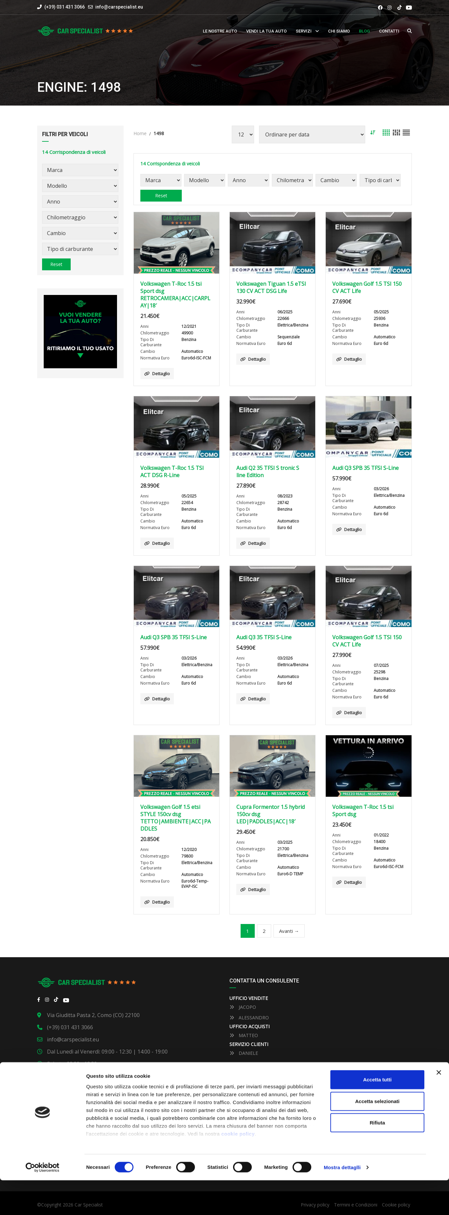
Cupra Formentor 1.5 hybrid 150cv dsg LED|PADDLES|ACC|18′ (270, 814)
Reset (56, 264)
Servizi (304, 31)
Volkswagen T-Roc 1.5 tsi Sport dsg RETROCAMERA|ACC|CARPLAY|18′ (175, 294)
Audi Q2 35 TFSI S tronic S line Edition (267, 471)
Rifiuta (377, 1157)
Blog (364, 31)
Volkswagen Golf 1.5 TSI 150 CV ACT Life (367, 287)
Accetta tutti (377, 1114)
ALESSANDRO (249, 1017)
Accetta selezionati (377, 1136)
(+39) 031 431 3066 (61, 7)
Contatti (389, 31)
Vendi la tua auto (266, 31)
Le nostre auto (220, 31)
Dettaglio (157, 374)
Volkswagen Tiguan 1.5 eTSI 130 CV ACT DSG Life (271, 287)
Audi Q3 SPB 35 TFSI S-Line (365, 468)
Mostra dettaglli (342, 1202)
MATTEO (243, 1035)
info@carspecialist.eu (119, 7)
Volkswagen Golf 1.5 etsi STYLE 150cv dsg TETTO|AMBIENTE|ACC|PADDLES (175, 817)
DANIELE (243, 1053)
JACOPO (242, 1007)
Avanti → (289, 931)
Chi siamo (339, 31)
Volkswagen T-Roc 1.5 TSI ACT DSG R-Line (172, 471)
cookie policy (238, 1168)
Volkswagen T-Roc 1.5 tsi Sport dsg (362, 810)
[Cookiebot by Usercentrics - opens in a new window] (42, 1202)
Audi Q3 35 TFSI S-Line (264, 637)
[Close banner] (439, 1107)
